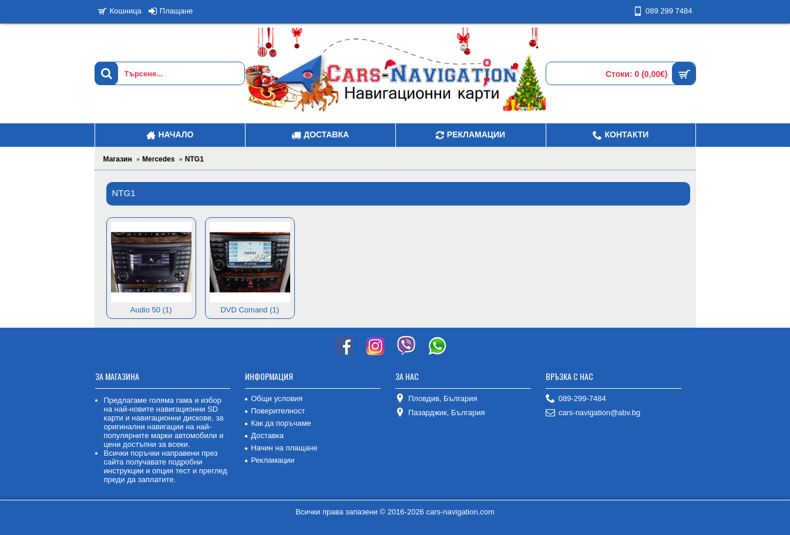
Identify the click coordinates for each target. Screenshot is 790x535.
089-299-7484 (576, 399)
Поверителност (275, 410)
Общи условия (273, 398)
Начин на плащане (281, 447)
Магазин (117, 159)
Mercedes (158, 159)
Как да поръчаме (278, 423)
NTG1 (194, 159)
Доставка (264, 435)
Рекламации (269, 460)
